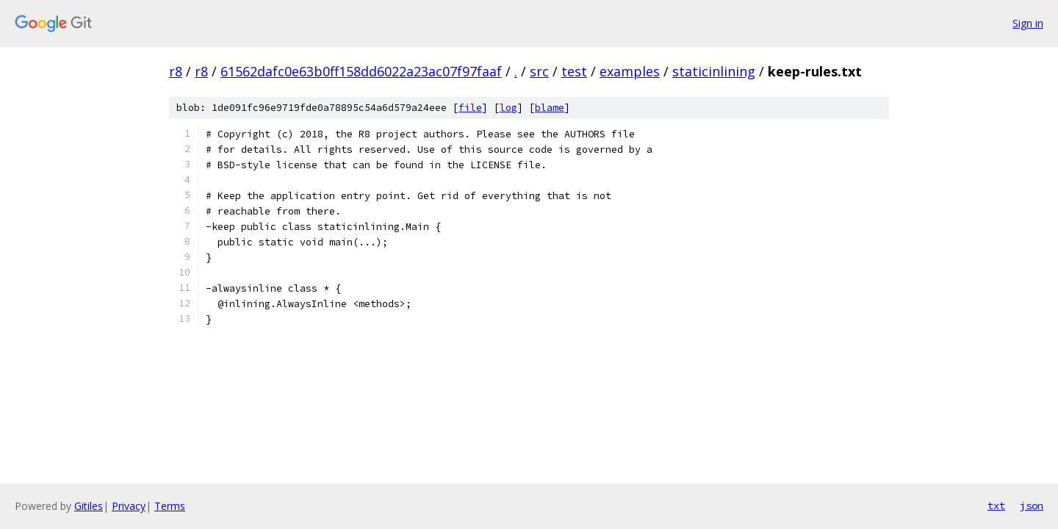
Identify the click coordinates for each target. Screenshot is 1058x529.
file (470, 107)
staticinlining (713, 71)
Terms (169, 506)
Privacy (128, 506)
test (574, 71)
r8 (175, 71)
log (508, 107)
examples (630, 71)
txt (996, 505)
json (1031, 505)
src (539, 71)
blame (549, 107)
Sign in (1027, 23)
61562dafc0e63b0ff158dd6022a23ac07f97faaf (361, 71)
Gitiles (88, 506)
